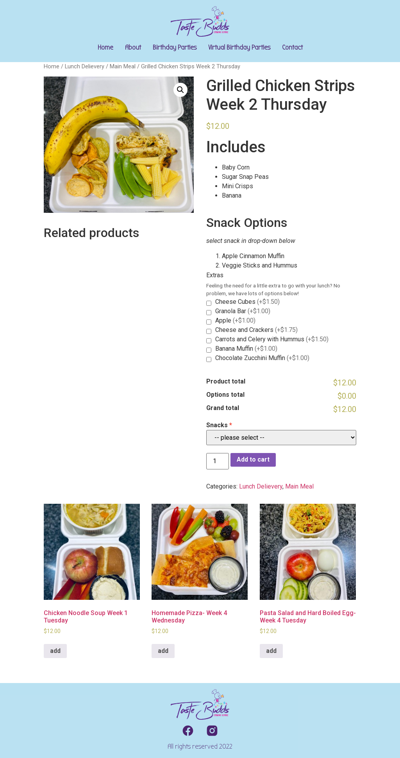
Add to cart (253, 459)
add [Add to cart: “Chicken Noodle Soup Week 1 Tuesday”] (55, 651)
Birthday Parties (174, 47)
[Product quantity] (217, 461)
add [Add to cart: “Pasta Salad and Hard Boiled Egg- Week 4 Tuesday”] (271, 651)
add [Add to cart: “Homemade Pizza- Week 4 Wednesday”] (163, 651)
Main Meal (123, 66)
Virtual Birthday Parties (239, 47)
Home (105, 47)
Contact (292, 47)
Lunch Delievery (84, 66)
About (133, 47)
